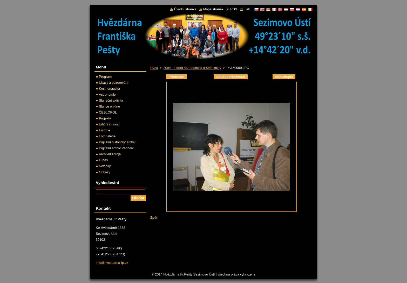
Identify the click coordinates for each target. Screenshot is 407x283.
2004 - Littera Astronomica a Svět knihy (192, 68)
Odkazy (104, 172)
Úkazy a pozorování (113, 82)
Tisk (247, 9)
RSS (233, 9)
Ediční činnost (109, 124)
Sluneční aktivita (111, 100)
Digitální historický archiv (117, 142)
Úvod (154, 68)
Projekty (105, 118)
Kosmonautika (109, 88)
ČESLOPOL (108, 112)
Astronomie (107, 94)
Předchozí (176, 77)
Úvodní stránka (185, 9)
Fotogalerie (107, 136)
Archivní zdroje (110, 154)
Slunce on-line (109, 106)
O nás (103, 160)
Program (105, 77)
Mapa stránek (213, 9)
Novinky (105, 166)
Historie (104, 130)
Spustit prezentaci (230, 77)
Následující (284, 77)
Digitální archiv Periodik (116, 148)
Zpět (153, 218)
